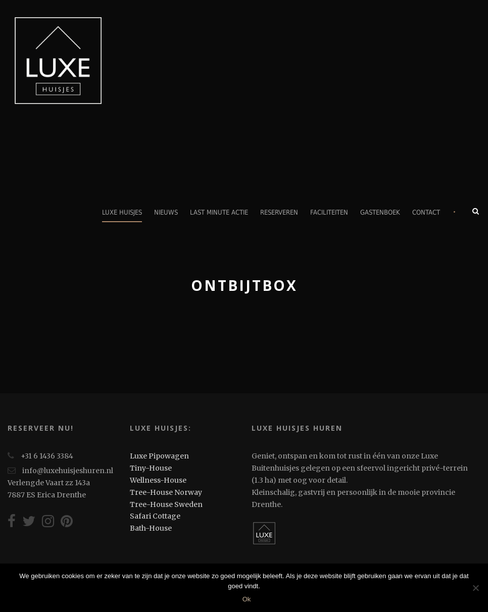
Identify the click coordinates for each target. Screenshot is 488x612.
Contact (426, 212)
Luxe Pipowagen (159, 456)
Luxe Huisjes (122, 212)
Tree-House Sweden (166, 504)
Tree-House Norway (166, 492)
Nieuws (166, 212)
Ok (246, 599)
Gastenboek (380, 212)
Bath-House (151, 528)
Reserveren (279, 212)
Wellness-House (158, 480)
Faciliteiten (329, 212)
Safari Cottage (155, 516)
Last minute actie (219, 212)
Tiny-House (151, 468)
